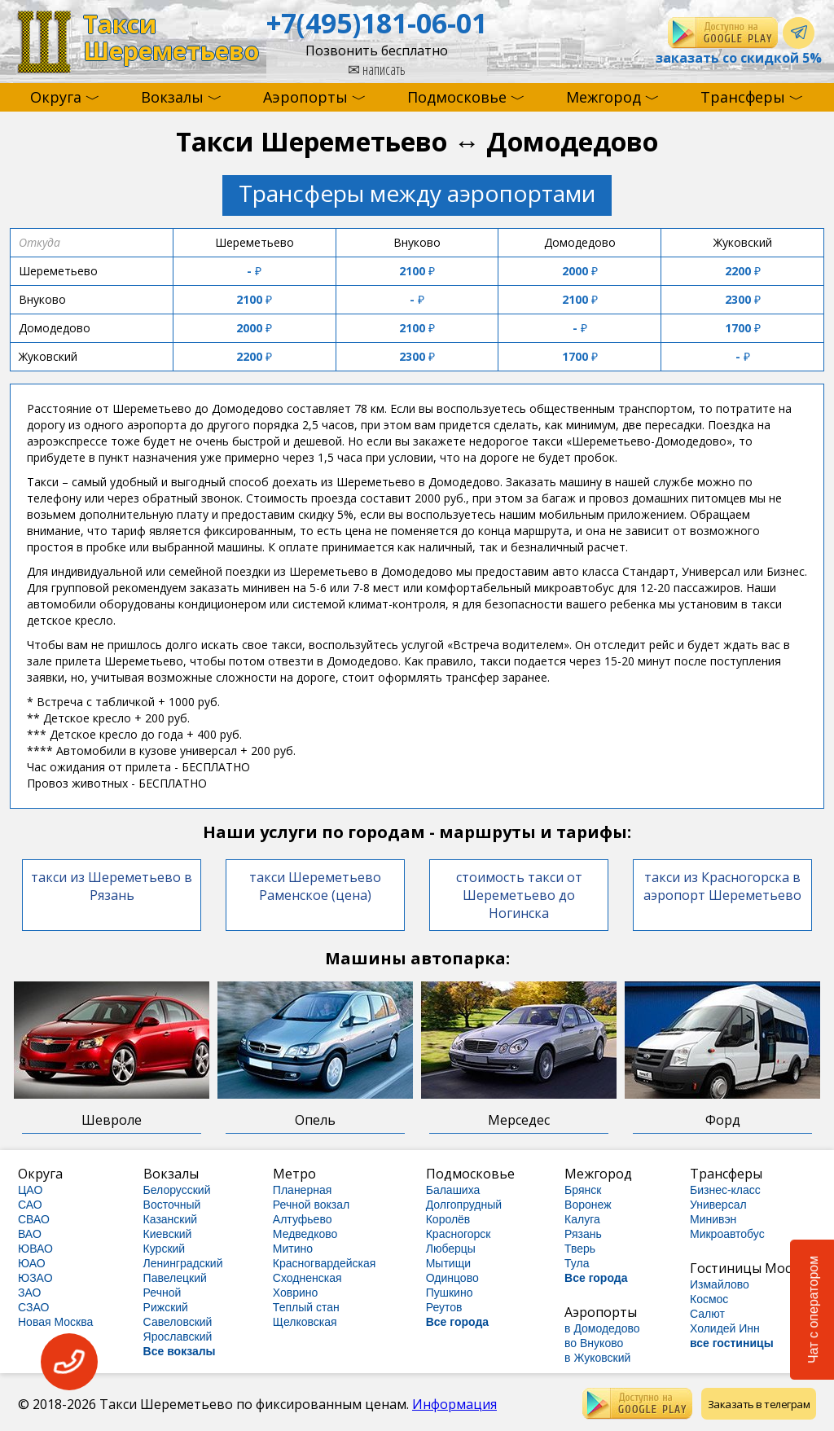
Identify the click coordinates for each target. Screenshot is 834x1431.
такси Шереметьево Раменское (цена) (315, 886)
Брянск (582, 1189)
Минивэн (713, 1219)
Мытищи (448, 1263)
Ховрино (295, 1292)
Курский (164, 1248)
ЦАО (30, 1189)
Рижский (165, 1307)
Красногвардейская (324, 1263)
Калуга (582, 1219)
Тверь (579, 1248)
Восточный (172, 1204)
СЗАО (33, 1307)
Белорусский (177, 1189)
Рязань (583, 1233)
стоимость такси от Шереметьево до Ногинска (519, 895)
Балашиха (453, 1189)
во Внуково (593, 1343)
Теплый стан (306, 1307)
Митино (293, 1248)
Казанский (170, 1219)
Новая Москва (55, 1321)
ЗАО (29, 1292)
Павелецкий (175, 1277)
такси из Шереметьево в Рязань (111, 886)
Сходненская (307, 1277)
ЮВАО (35, 1248)
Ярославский (178, 1336)
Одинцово (452, 1277)
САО (30, 1204)
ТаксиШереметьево (171, 38)
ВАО (30, 1233)
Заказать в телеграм (759, 1404)
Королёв (448, 1219)
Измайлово (719, 1284)
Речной (162, 1292)
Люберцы (451, 1248)
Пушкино (449, 1292)
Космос (709, 1299)
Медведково (305, 1233)
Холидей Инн (725, 1328)
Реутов (444, 1307)
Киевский (167, 1233)
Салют (707, 1313)
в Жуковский (597, 1357)
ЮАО (32, 1263)
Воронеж (587, 1204)
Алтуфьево (302, 1219)
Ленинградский (183, 1263)
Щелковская (305, 1321)
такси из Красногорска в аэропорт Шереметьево (722, 886)
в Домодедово (602, 1328)
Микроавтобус (727, 1233)
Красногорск (458, 1233)
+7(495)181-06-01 (376, 23)
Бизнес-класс (725, 1189)
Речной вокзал (311, 1204)
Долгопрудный (464, 1204)
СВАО (34, 1219)
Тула (576, 1263)
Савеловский (178, 1321)
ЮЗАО (35, 1277)
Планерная (302, 1189)
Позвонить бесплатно (376, 50)
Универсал (718, 1204)
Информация (454, 1404)
